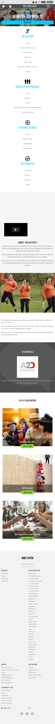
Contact (3, 693)
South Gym (32, 647)
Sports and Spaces (34, 571)
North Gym (32, 642)
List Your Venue (5, 680)
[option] (27, 207)
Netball (31, 639)
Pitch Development (6, 677)
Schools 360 (32, 672)
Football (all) (32, 573)
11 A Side (31, 667)
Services (3, 664)
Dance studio (32, 621)
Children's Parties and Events (9, 670)
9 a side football (33, 591)
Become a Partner (6, 682)
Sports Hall (32, 649)
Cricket (31, 619)
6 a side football (33, 586)
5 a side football (33, 583)
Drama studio (33, 624)
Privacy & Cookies (6, 703)
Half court (31, 631)
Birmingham (4, 578)
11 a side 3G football (34, 576)
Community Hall (33, 616)
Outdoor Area (33, 644)
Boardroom (32, 606)
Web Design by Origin (28, 566)
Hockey (31, 634)
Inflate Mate (32, 677)
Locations (4, 571)
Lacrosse (31, 637)
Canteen (31, 611)
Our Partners (33, 664)
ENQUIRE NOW (27, 22)
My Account (4, 695)
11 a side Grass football (35, 581)
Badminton (32, 599)
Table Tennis (32, 654)
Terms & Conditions (7, 700)
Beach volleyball (33, 604)
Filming (3, 672)
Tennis (30, 657)
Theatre (31, 659)
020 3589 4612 (30, 6)
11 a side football (33, 578)
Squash (31, 652)
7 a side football (33, 588)
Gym (30, 629)
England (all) (5, 573)
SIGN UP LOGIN (5, 708)
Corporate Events (6, 667)
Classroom (32, 614)
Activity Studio (33, 594)
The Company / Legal (7, 687)
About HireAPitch (6, 690)
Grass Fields (32, 626)
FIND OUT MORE (27, 446)
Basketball (32, 601)
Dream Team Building (35, 675)
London (3, 576)
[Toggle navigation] (3, 2)
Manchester (4, 581)
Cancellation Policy (6, 698)
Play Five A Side (33, 670)
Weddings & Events (7, 675)
